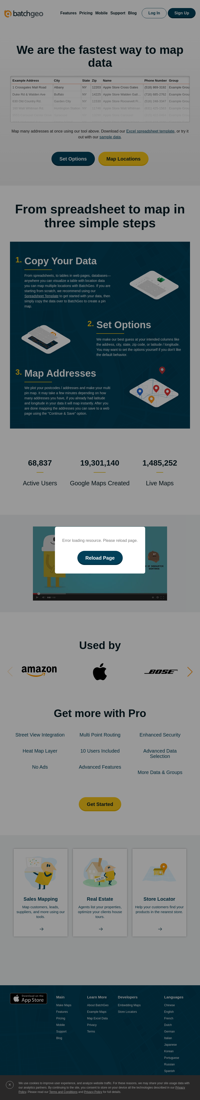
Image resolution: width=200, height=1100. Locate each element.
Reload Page (100, 558)
